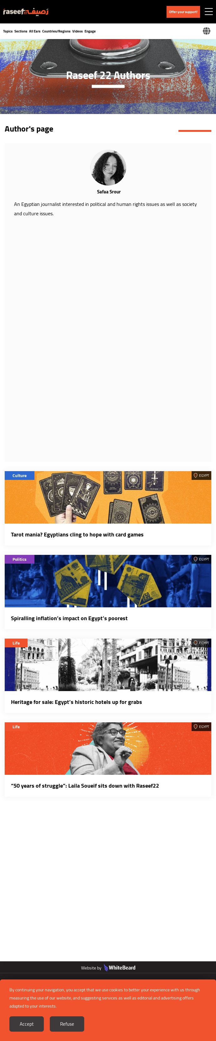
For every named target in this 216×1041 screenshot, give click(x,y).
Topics (8, 31)
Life (16, 643)
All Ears (34, 31)
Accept (26, 1024)
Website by (108, 968)
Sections (20, 31)
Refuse (67, 1024)
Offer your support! (183, 12)
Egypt (204, 475)
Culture (20, 475)
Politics (20, 559)
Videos (77, 31)
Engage (90, 31)
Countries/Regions (56, 31)
